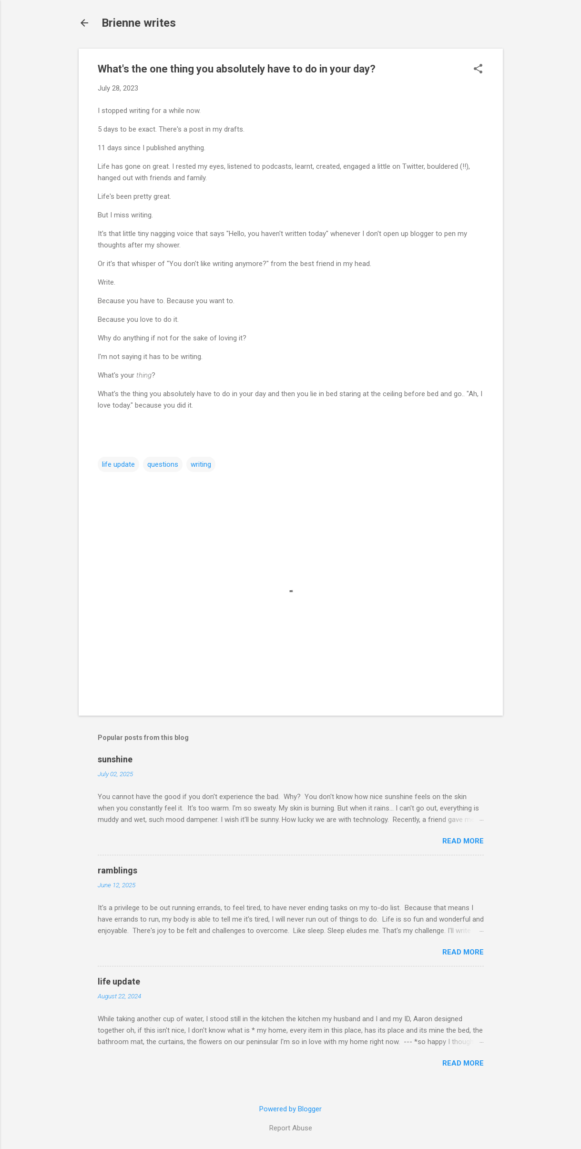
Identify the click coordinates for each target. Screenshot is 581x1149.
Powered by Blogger (290, 1109)
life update (118, 464)
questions (162, 464)
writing (201, 464)
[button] (478, 69)
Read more (463, 841)
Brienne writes (139, 23)
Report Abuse (290, 1128)
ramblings (117, 870)
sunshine (115, 759)
